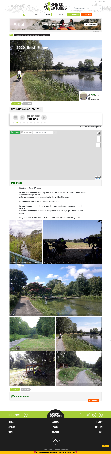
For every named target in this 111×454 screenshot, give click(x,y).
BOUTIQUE (75, 15)
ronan (93, 94)
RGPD (100, 432)
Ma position (15, 132)
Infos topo (18, 182)
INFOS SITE (98, 427)
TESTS (61, 15)
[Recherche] (85, 8)
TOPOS (48, 15)
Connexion (87, 15)
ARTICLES (12, 427)
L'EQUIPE (99, 422)
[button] (98, 132)
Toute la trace (26, 132)
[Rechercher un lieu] (43, 132)
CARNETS (55, 422)
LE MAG (35, 15)
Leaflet (98, 179)
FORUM (55, 427)
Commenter (93, 400)
